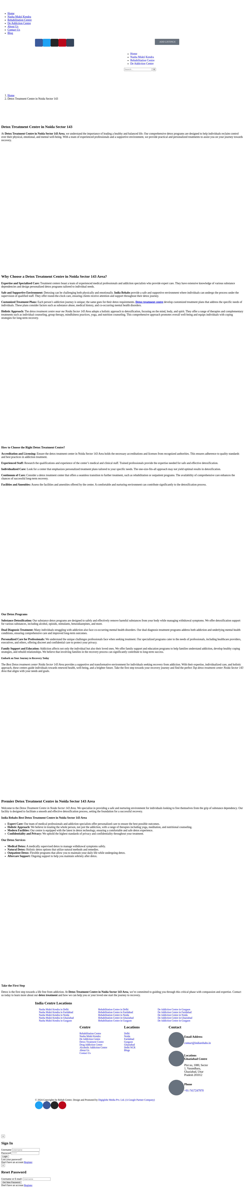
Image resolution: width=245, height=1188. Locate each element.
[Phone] (176, 1087)
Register (28, 1162)
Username (6, 1149)
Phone (188, 1084)
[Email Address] (176, 1040)
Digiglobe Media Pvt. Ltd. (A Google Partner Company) (126, 1100)
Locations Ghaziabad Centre (195, 1057)
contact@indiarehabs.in (197, 1043)
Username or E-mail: (11, 1179)
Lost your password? (11, 1159)
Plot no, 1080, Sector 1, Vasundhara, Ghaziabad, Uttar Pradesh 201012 (196, 1070)
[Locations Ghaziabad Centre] (176, 1058)
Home (11, 95)
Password (6, 1153)
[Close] (3, 1136)
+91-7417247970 (194, 1090)
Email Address (193, 1036)
